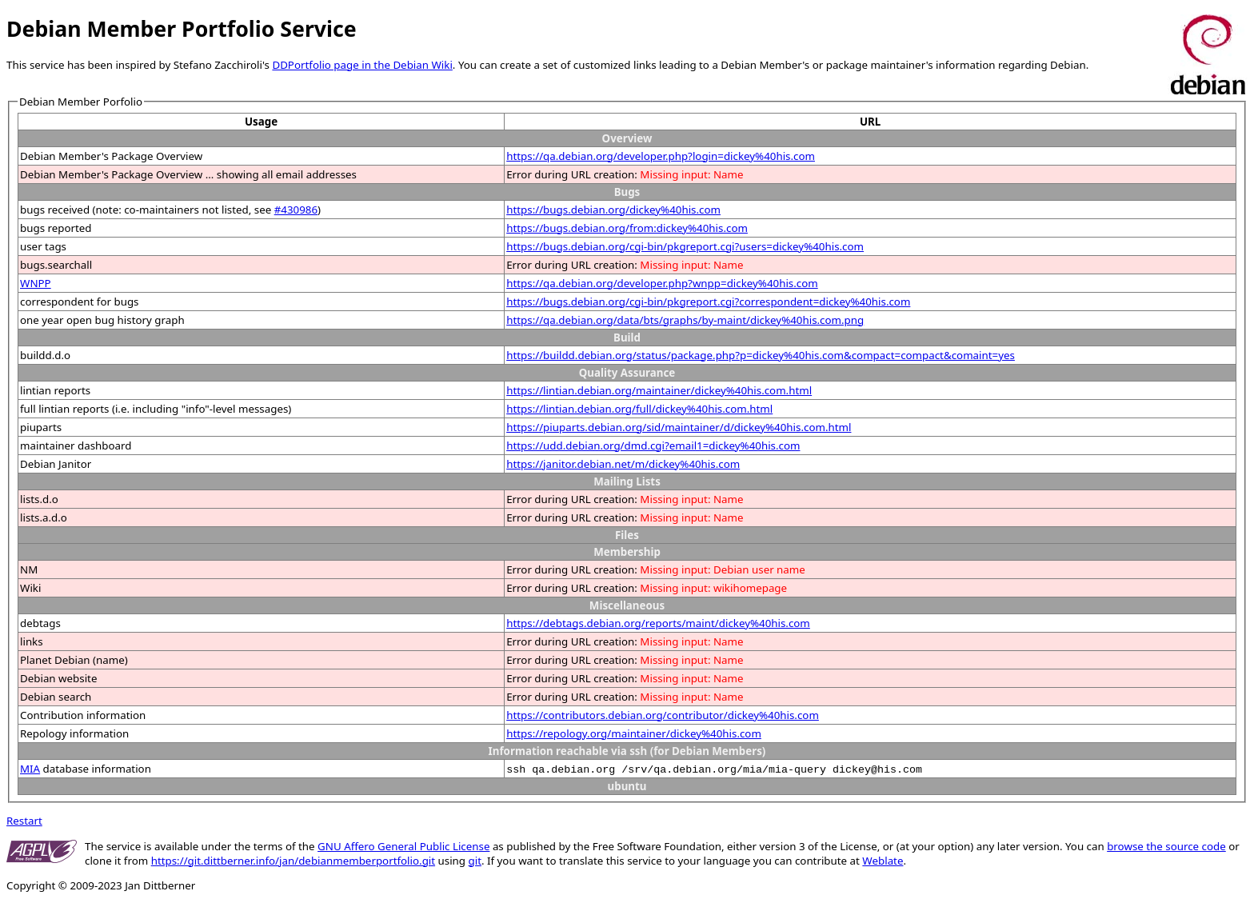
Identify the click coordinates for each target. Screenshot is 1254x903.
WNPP (35, 283)
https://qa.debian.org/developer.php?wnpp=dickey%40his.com (662, 283)
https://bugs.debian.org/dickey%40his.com (613, 209)
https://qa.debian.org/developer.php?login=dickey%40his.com (660, 156)
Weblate (882, 860)
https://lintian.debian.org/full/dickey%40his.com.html (639, 409)
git (475, 860)
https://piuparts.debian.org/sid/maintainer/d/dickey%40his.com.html (678, 427)
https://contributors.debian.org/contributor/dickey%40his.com (662, 715)
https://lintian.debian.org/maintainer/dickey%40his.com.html (659, 390)
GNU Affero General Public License (403, 846)
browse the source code (1166, 846)
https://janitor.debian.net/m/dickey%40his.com (623, 464)
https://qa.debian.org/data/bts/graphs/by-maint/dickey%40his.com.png (685, 320)
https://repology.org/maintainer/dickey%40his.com (633, 733)
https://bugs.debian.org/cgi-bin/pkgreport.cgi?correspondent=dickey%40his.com (708, 301)
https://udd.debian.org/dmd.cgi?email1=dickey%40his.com (653, 445)
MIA (30, 768)
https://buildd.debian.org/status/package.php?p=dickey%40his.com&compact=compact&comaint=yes (760, 355)
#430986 (295, 209)
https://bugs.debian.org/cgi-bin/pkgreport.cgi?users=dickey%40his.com (685, 246)
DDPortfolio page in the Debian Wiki (362, 65)
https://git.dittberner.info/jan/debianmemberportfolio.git (293, 860)
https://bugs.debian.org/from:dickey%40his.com (627, 228)
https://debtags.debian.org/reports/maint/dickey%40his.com (658, 623)
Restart (24, 820)
